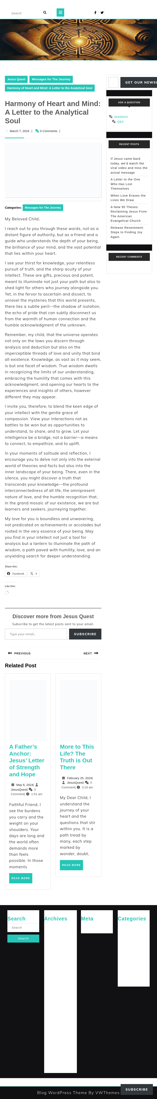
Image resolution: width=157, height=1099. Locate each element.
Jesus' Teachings (128, 946)
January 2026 (53, 940)
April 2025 (51, 960)
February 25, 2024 (79, 778)
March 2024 (52, 1033)
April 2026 (51, 926)
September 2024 (54, 993)
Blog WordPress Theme (62, 1092)
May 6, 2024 (24, 785)
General (123, 933)
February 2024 (53, 1039)
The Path (123, 979)
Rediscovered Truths (130, 960)
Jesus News (125, 940)
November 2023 (54, 1059)
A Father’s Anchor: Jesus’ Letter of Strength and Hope (26, 761)
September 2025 (54, 953)
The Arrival (124, 973)
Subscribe (85, 634)
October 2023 (53, 1066)
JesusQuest (19, 789)
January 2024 (53, 1046)
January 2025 (53, 966)
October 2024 (53, 986)
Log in (85, 926)
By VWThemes (103, 1092)
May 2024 (50, 1019)
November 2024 (54, 979)
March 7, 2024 (19, 131)
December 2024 (54, 973)
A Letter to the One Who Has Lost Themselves (125, 184)
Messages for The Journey (51, 79)
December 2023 (54, 1053)
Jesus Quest (16, 79)
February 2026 (53, 933)
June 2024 (51, 1013)
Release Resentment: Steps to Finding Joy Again (127, 232)
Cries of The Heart (129, 926)
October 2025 (53, 946)
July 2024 (50, 1006)
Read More (21, 879)
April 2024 (51, 1026)
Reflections (124, 966)
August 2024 (52, 1000)
